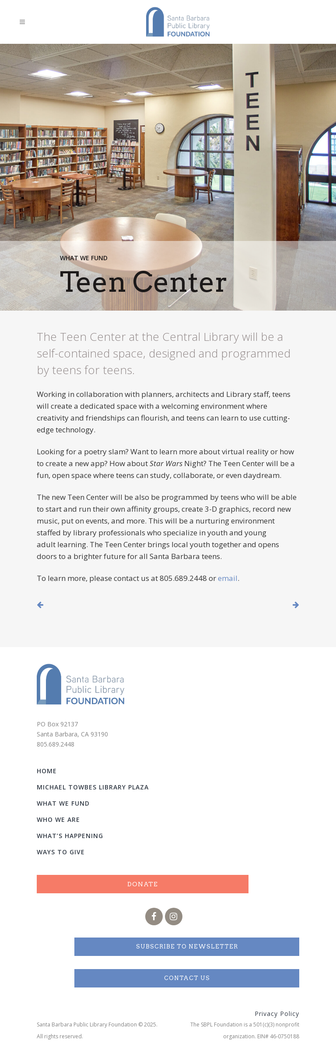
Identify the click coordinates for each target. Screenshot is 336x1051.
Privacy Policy (277, 1013)
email (228, 578)
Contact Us (187, 978)
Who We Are (58, 819)
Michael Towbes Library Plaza (93, 787)
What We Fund (84, 258)
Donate (142, 884)
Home (47, 771)
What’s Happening (70, 836)
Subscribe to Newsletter (187, 946)
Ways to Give (61, 852)
